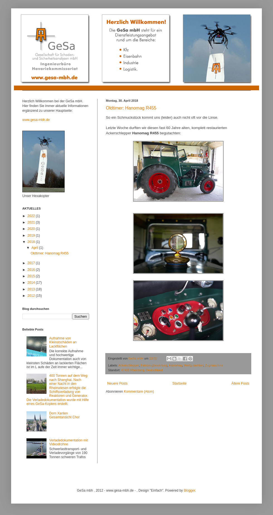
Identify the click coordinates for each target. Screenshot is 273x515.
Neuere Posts (117, 383)
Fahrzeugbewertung (154, 365)
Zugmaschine (214, 365)
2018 (32, 242)
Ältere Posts (240, 383)
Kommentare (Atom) (139, 391)
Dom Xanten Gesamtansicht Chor (64, 415)
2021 (32, 222)
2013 (32, 289)
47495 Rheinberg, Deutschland (142, 370)
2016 (32, 270)
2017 (32, 263)
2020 (32, 229)
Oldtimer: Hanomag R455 (131, 108)
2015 (32, 276)
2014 (32, 283)
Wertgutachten (193, 365)
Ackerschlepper (128, 365)
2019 (32, 235)
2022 (32, 216)
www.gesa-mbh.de (36, 120)
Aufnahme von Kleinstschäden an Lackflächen (63, 342)
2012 (32, 296)
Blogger (189, 490)
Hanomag (175, 365)
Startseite (179, 383)
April (35, 248)
